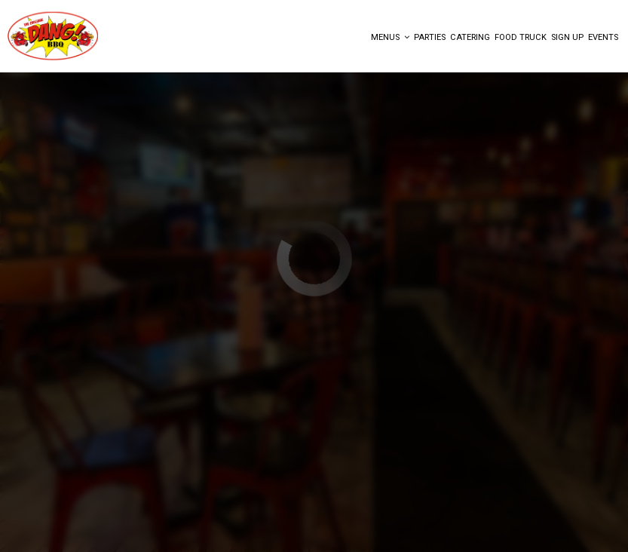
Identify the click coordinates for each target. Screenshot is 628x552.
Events (603, 37)
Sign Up (567, 37)
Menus (390, 37)
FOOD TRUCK (521, 37)
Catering (470, 37)
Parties (430, 37)
